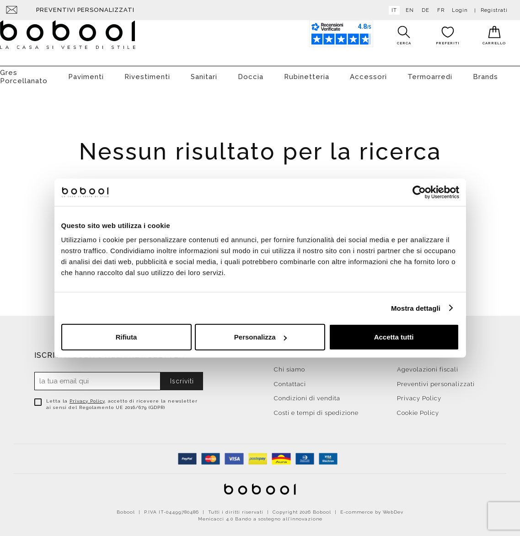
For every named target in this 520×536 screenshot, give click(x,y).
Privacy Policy (87, 396)
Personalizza (260, 337)
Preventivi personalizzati (85, 9)
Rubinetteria (306, 72)
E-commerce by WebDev (371, 507)
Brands (485, 72)
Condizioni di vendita (307, 393)
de (424, 10)
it (392, 10)
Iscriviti (182, 376)
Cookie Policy (418, 408)
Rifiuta (126, 337)
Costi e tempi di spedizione (316, 408)
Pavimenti (86, 72)
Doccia (250, 72)
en (408, 10)
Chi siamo (289, 364)
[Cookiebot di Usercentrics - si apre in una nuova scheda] (419, 192)
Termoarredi (429, 72)
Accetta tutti (394, 337)
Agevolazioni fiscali (427, 364)
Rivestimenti (147, 72)
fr (439, 10)
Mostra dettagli (415, 308)
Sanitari (204, 72)
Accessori (368, 72)
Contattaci (290, 379)
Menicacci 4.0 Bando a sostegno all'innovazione (260, 514)
